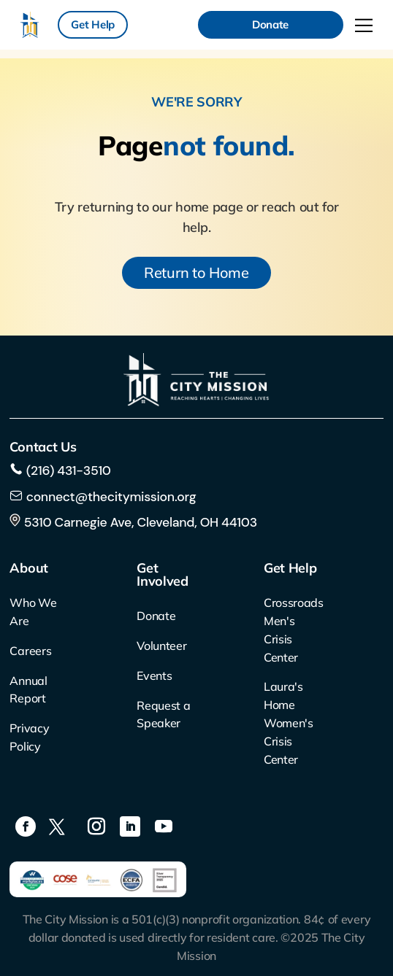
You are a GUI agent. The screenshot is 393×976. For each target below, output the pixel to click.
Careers (30, 650)
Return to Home (196, 272)
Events (154, 675)
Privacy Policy (29, 737)
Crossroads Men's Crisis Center (292, 629)
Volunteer (161, 645)
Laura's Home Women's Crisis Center (288, 722)
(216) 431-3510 (66, 470)
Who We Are (32, 611)
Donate (270, 24)
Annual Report (28, 689)
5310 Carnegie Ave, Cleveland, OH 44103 (132, 522)
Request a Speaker (163, 714)
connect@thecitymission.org (111, 497)
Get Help (93, 24)
